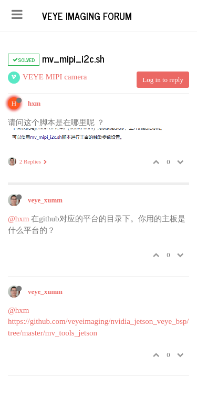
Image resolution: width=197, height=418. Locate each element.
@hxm (18, 219)
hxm (34, 103)
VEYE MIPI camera (55, 77)
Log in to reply (162, 80)
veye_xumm (45, 200)
